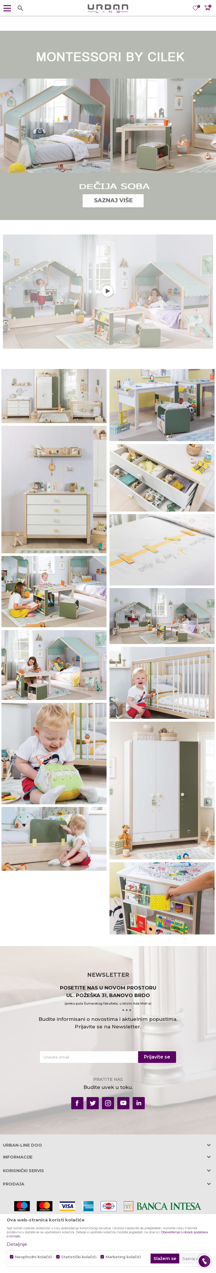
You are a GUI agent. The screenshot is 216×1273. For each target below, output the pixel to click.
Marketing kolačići (123, 1257)
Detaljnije (17, 1244)
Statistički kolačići (78, 1257)
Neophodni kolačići (33, 1257)
